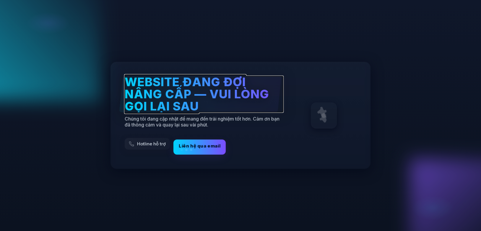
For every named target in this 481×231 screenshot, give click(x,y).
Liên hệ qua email (199, 147)
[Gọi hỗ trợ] (147, 144)
